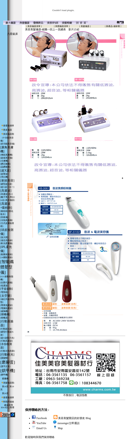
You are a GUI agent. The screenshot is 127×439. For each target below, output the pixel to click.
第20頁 (5, 393)
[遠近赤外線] (6, 240)
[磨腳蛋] (7, 362)
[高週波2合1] (6, 194)
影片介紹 (74, 29)
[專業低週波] (6, 305)
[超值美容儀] (6, 158)
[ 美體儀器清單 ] (62, 26)
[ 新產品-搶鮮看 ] (113, 26)
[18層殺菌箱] (6, 257)
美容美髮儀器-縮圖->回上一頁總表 (45, 29)
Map (60, 428)
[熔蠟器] (4, 317)
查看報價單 (8, 125)
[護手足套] (5, 366)
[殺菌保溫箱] (6, 254)
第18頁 (5, 386)
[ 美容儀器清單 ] (33, 26)
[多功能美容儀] (7, 143)
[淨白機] (4, 177)
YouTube (41, 423)
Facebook (41, 418)
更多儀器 (7, 130)
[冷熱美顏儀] (6, 220)
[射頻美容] (7, 180)
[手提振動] (6, 288)
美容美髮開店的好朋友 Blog (74, 418)
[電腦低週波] (6, 308)
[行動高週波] (6, 341)
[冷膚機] (4, 161)
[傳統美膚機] (6, 155)
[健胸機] (4, 311)
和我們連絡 (8, 401)
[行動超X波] (6, 329)
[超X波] (5, 170)
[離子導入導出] (7, 197)
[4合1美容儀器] (7, 200)
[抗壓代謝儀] (6, 282)
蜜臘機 (5, 378)
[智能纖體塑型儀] (7, 267)
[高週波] (5, 190)
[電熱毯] (4, 292)
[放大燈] (4, 237)
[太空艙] (5, 295)
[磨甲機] (4, 374)
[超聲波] (4, 174)
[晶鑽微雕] (5, 167)
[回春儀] (4, 217)
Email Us (41, 428)
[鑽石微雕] (5, 164)
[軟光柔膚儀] (6, 243)
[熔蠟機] (5, 314)
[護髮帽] (4, 358)
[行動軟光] (7, 354)
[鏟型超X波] (6, 184)
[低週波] (4, 285)
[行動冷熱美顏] (7, 351)
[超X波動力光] (7, 338)
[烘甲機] (7, 370)
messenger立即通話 (68, 423)
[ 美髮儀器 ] (85, 26)
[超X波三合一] (7, 187)
